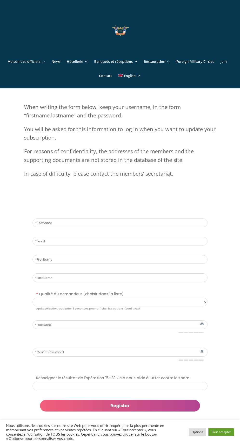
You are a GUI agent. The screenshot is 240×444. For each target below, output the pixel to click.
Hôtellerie (75, 62)
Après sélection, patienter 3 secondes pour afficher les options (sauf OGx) (88, 308)
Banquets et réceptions (113, 62)
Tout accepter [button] (221, 432)
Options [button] (197, 432)
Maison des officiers (23, 62)
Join (223, 62)
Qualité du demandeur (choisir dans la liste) (80, 294)
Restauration (154, 62)
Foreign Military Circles (195, 62)
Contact (105, 76)
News (56, 62)
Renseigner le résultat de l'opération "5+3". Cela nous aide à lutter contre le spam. (113, 378)
